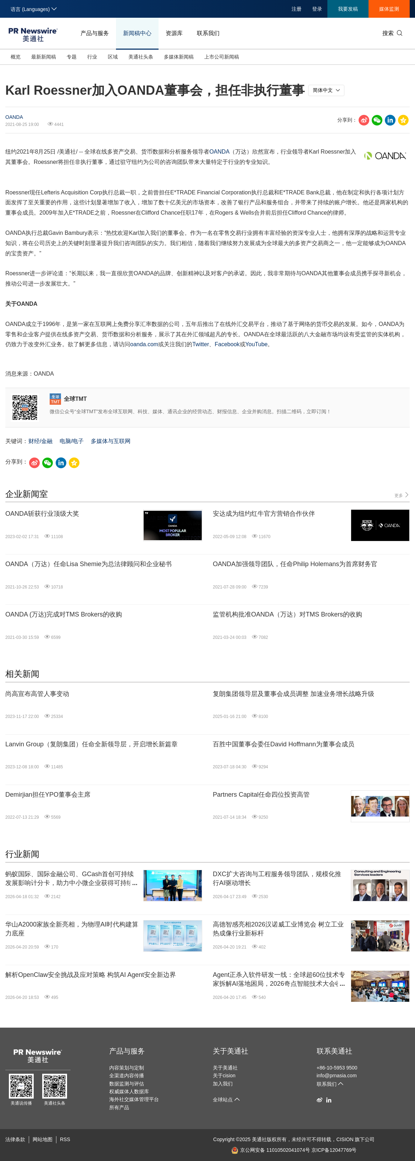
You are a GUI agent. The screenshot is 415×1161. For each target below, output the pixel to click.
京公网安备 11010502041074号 (270, 1150)
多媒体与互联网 (111, 441)
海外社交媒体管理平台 (134, 1099)
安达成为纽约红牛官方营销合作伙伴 (264, 513)
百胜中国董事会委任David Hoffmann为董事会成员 (283, 744)
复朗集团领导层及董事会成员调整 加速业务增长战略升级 (293, 693)
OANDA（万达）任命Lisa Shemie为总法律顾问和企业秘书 (88, 564)
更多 (402, 495)
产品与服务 (95, 33)
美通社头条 (140, 57)
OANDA (14, 117)
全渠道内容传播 (126, 1075)
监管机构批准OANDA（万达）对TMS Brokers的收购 (287, 614)
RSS (65, 1139)
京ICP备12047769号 (334, 1150)
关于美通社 (230, 1051)
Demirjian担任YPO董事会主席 (47, 794)
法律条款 (15, 1139)
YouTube (256, 344)
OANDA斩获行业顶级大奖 (42, 513)
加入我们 (223, 1084)
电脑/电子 (72, 441)
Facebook (227, 344)
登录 (317, 9)
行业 (92, 57)
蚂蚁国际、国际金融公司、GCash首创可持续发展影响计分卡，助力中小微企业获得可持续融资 (72, 879)
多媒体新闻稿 (179, 57)
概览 (16, 57)
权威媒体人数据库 (129, 1091)
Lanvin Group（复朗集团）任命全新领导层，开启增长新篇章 (91, 744)
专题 (72, 57)
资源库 (174, 33)
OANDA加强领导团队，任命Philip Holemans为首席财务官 (295, 564)
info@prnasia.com (337, 1075)
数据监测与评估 (126, 1084)
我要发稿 (348, 9)
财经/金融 (40, 441)
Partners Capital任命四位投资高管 (261, 794)
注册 (296, 9)
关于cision (224, 1075)
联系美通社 (334, 1051)
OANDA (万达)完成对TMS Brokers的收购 (63, 614)
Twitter (200, 344)
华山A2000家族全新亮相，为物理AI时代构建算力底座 (71, 929)
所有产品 (119, 1107)
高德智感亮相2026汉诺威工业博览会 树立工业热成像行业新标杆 (278, 929)
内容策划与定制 (126, 1068)
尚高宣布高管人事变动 (37, 693)
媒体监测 (389, 9)
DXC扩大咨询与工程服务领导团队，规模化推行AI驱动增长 (277, 878)
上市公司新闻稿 (221, 57)
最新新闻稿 (43, 57)
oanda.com (144, 344)
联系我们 (208, 33)
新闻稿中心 (137, 33)
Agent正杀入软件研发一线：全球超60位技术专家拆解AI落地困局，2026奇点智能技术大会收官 (279, 979)
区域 (113, 57)
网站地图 (42, 1139)
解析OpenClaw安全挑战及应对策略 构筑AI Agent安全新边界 (90, 974)
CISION (344, 1139)
